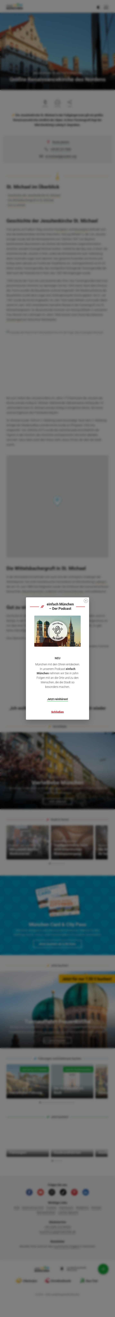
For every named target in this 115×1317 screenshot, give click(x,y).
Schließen (57, 712)
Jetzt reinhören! (57, 699)
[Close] (86, 601)
